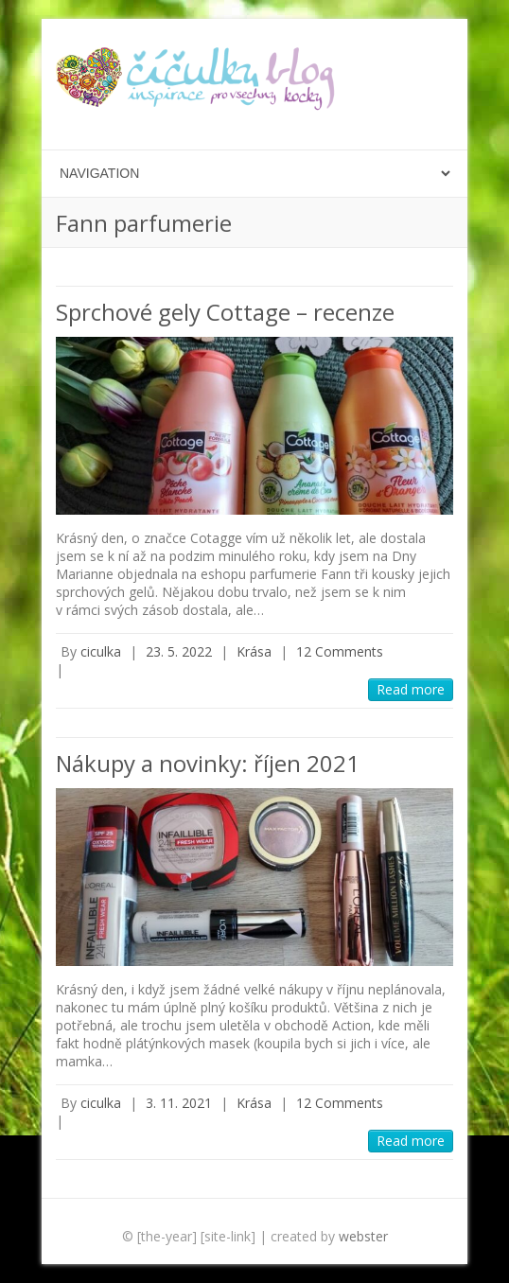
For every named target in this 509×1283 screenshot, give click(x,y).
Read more (411, 689)
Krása (254, 651)
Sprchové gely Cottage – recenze (225, 311)
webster (363, 1236)
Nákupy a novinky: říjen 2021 (208, 763)
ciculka (100, 651)
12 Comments (339, 651)
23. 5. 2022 (179, 651)
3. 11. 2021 (179, 1103)
